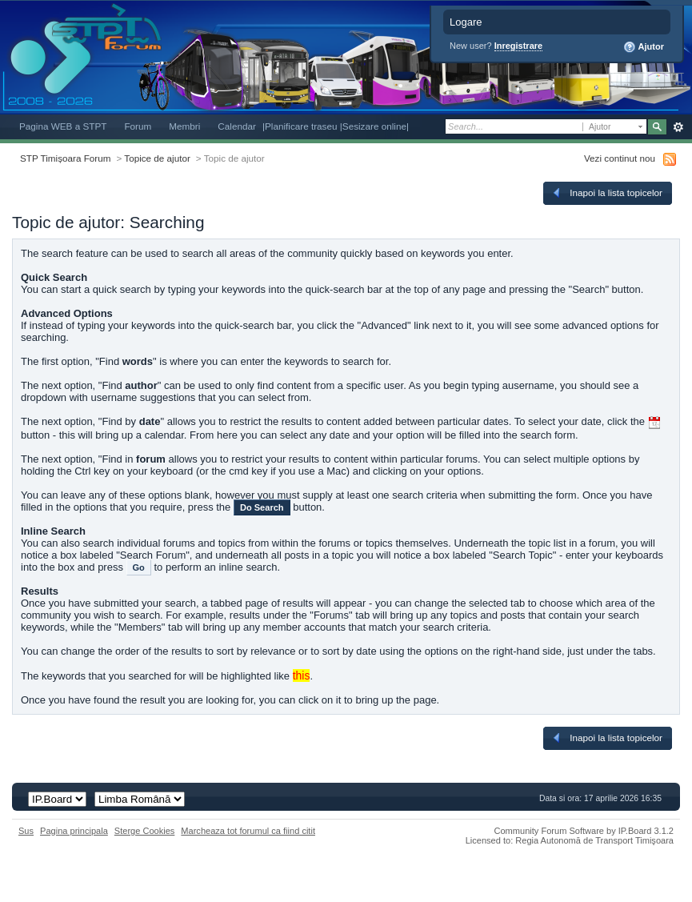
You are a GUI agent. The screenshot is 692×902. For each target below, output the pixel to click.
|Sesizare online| (374, 126)
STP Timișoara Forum (65, 158)
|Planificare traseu (301, 126)
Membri (184, 126)
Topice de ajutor (157, 158)
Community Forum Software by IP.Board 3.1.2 (584, 831)
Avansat (678, 127)
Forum (137, 126)
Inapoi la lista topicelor (606, 192)
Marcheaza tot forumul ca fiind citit (248, 831)
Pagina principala (74, 831)
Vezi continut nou (619, 158)
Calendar (237, 126)
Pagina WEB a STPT (62, 126)
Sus (26, 831)
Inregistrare (518, 45)
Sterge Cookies (144, 831)
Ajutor (643, 47)
